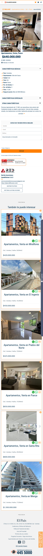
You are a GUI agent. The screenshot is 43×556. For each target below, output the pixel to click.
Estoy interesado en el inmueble (21, 137)
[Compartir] (41, 2)
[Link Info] (21, 248)
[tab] (21, 69)
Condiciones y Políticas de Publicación (21, 526)
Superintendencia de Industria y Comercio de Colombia (21, 539)
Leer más (20, 113)
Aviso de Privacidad (21, 531)
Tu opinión (42, 278)
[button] (21, 69)
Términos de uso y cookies (21, 534)
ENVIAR (21, 151)
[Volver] (2, 2)
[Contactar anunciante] (39, 241)
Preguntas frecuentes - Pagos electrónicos (21, 536)
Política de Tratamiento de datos (15, 155)
